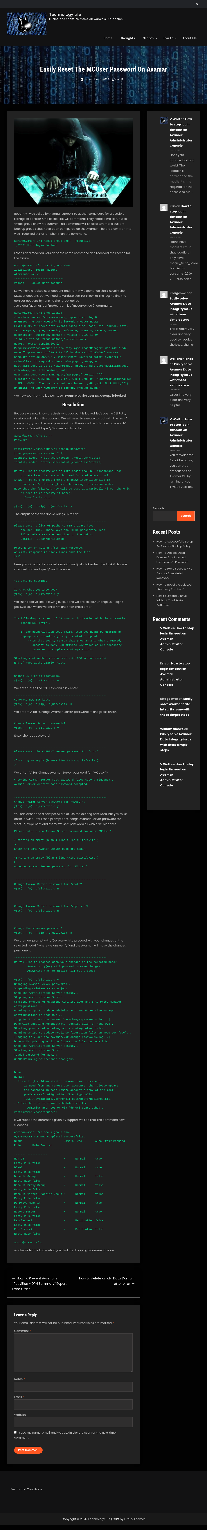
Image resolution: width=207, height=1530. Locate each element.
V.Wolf (118, 79)
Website (20, 1417)
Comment (22, 1331)
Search (158, 508)
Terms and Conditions (26, 1494)
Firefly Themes (134, 1524)
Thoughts (127, 38)
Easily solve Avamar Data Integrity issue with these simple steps (181, 309)
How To (168, 38)
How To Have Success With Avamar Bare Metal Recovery (174, 573)
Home (108, 38)
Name (19, 1381)
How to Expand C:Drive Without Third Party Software (171, 600)
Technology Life (65, 14)
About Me (189, 38)
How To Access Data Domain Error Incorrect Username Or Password (172, 557)
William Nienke (181, 359)
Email (19, 1399)
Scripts (148, 38)
